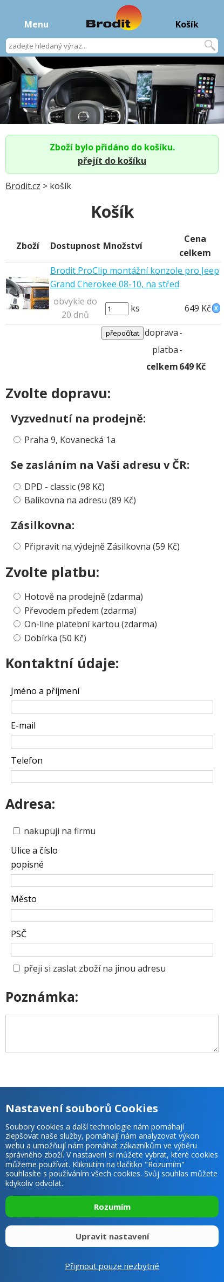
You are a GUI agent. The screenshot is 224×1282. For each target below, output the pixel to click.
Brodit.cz (22, 186)
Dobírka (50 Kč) (55, 638)
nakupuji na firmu (54, 831)
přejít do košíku (112, 161)
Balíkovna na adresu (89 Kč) (80, 500)
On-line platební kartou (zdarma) (90, 624)
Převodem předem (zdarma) (80, 610)
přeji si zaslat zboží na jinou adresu (89, 968)
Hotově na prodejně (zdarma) (83, 596)
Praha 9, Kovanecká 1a (70, 440)
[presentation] (93, 1074)
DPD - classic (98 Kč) (64, 487)
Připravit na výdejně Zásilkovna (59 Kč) (102, 546)
